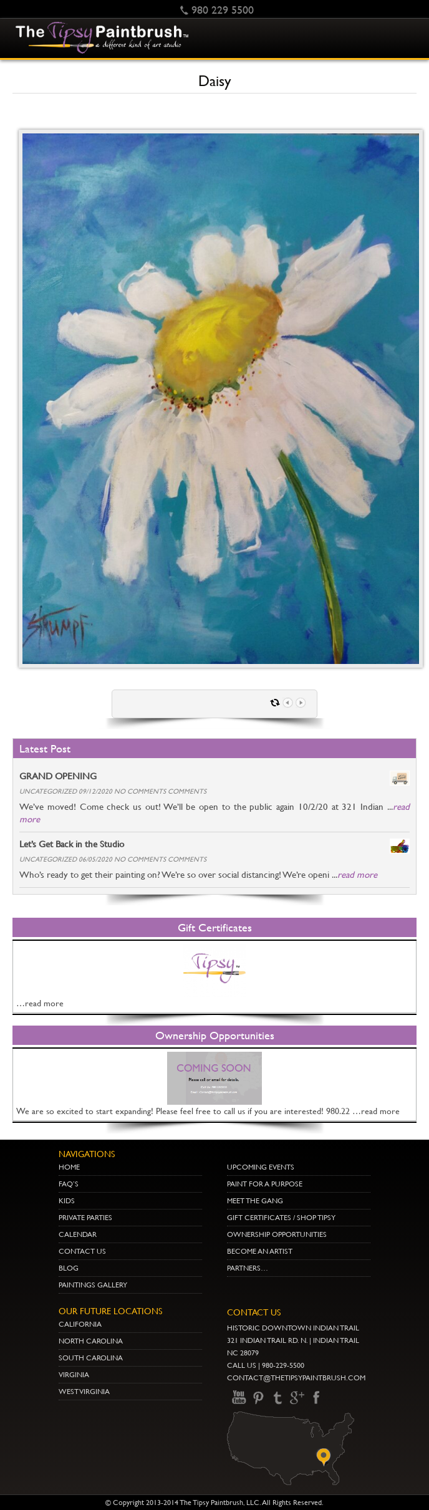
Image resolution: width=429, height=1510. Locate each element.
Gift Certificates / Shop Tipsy (281, 1217)
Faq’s (69, 1184)
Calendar (78, 1234)
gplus (296, 1397)
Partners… (247, 1268)
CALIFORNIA (80, 1324)
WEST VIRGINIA (84, 1391)
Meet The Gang (255, 1200)
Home (69, 1167)
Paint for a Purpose (264, 1184)
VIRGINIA (74, 1374)
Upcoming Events (260, 1167)
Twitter (277, 1397)
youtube (238, 1397)
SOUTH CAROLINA (91, 1358)
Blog (69, 1268)
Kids (67, 1200)
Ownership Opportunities (277, 1234)
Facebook (316, 1397)
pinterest (258, 1397)
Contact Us (82, 1251)
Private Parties (85, 1217)
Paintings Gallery (93, 1285)
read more (357, 874)
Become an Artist (259, 1251)
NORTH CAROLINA (91, 1341)
